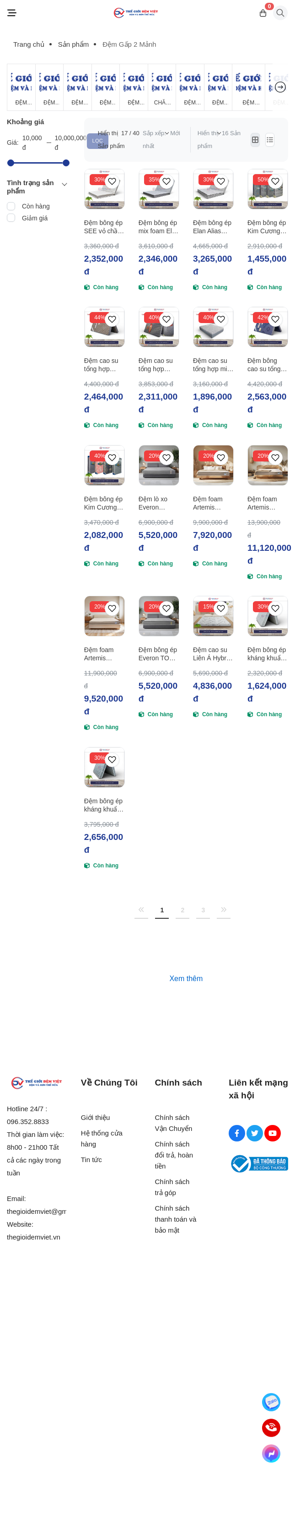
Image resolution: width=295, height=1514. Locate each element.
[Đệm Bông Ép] (77, 87)
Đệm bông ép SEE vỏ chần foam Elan (103, 227)
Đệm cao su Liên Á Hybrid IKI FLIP (212, 654)
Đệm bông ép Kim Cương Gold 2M (103, 503)
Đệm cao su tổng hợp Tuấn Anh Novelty (156, 365)
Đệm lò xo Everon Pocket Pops (157, 503)
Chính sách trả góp (172, 1187)
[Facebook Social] (237, 1133)
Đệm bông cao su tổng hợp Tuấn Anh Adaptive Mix (267, 365)
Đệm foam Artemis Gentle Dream (104, 654)
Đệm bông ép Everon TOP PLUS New (158, 654)
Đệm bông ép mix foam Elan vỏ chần (159, 227)
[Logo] (135, 13)
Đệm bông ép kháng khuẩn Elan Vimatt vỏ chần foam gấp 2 (103, 805)
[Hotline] (271, 1428)
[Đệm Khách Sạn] (190, 87)
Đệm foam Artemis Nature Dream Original (213, 503)
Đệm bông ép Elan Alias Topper (212, 227)
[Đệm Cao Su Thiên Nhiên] (106, 87)
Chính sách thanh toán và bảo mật (176, 1219)
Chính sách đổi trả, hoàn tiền (174, 1155)
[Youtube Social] (272, 1133)
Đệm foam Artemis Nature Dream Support (267, 503)
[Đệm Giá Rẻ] (21, 87)
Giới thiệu (95, 1117)
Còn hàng (36, 206)
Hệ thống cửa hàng (102, 1138)
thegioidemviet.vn (33, 1237)
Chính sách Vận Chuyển (174, 1123)
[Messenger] (271, 1453)
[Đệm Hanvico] (248, 87)
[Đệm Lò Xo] (49, 87)
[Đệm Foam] (133, 87)
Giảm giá (35, 218)
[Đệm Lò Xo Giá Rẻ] (218, 87)
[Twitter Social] (255, 1133)
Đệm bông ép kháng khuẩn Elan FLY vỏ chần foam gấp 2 (266, 654)
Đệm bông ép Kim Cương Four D (266, 227)
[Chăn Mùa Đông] (162, 87)
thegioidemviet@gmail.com (48, 1211)
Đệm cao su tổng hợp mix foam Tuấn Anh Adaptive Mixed (212, 365)
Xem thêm (186, 978)
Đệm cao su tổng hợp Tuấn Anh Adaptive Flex (103, 365)
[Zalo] (271, 1402)
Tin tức (91, 1159)
